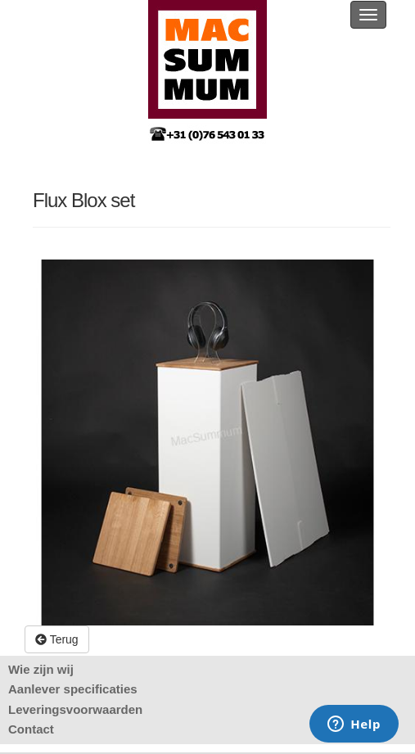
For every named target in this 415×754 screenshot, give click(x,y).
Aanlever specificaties (73, 689)
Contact (31, 729)
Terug (57, 639)
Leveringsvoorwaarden (75, 709)
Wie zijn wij (41, 669)
